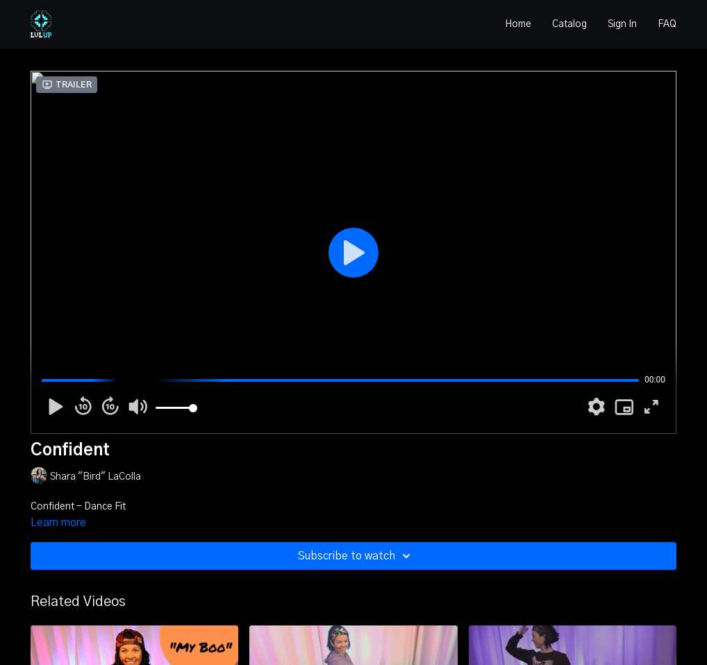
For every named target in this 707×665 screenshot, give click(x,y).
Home (518, 24)
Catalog (569, 24)
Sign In (622, 24)
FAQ (667, 24)
